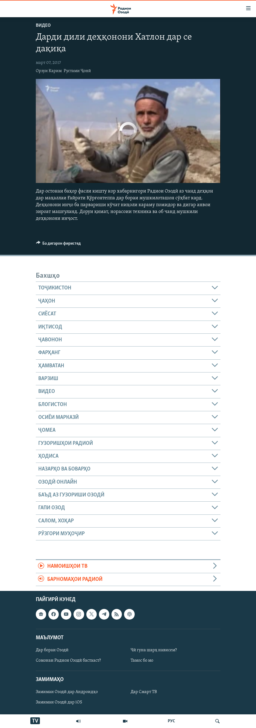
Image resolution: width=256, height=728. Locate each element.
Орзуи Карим (49, 71)
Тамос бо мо (142, 660)
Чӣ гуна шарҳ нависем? (154, 650)
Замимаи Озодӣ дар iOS (59, 702)
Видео (43, 25)
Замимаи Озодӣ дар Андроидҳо (67, 692)
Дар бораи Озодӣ (52, 650)
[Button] (58, 244)
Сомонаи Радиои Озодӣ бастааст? (68, 660)
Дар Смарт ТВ (144, 692)
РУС (171, 721)
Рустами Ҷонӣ (77, 71)
